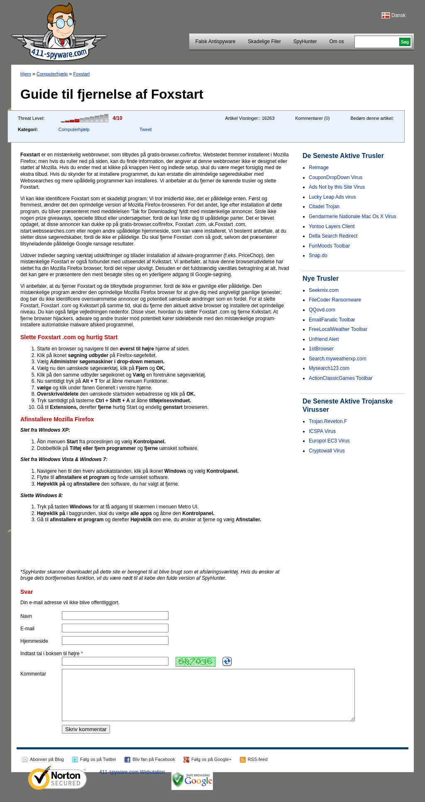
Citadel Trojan (324, 206)
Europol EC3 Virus (329, 441)
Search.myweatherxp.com (337, 359)
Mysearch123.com (329, 368)
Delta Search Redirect (333, 236)
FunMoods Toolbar (329, 246)
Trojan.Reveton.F (328, 421)
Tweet (145, 129)
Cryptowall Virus (326, 451)
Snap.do (318, 255)
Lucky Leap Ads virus (332, 197)
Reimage (319, 167)
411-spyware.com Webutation (132, 782)
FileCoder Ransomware (335, 300)
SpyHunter (305, 41)
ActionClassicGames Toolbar (340, 378)
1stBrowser (321, 349)
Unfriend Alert (324, 339)
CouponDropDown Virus (335, 177)
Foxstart (81, 73)
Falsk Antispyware (215, 41)
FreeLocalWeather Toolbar (338, 329)
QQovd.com (322, 310)
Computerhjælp (52, 73)
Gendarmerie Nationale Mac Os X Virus (352, 216)
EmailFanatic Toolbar (332, 320)
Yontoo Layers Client (331, 226)
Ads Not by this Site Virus (337, 187)
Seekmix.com (324, 290)
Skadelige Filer (264, 41)
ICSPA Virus (322, 431)
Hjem (25, 73)
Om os (336, 41)
